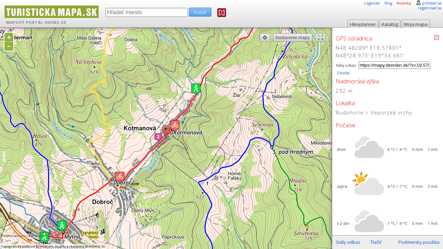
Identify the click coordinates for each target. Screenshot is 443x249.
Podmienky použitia (419, 242)
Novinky (404, 3)
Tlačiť (375, 242)
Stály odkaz (348, 242)
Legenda (372, 3)
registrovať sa (429, 8)
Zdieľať (343, 73)
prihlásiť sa (431, 3)
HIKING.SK (55, 22)
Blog (388, 3)
